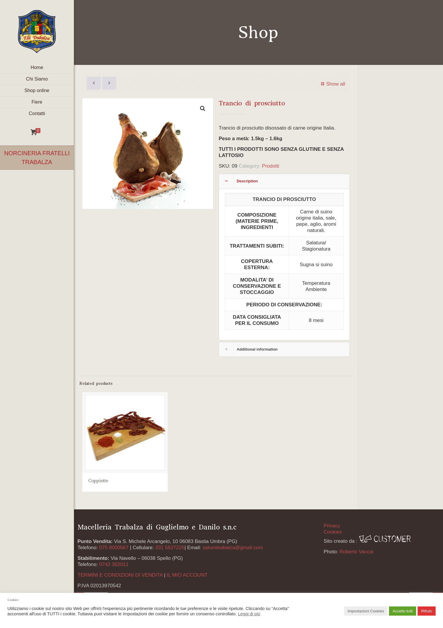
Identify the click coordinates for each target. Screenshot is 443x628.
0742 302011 (113, 564)
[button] (202, 108)
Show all (332, 84)
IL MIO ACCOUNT (187, 575)
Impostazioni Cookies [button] (366, 611)
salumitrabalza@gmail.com (232, 547)
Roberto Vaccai (356, 552)
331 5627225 (169, 547)
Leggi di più (249, 613)
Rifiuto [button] (426, 611)
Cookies (332, 532)
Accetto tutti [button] (403, 611)
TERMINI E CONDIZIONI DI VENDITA (120, 575)
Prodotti (270, 166)
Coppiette (98, 481)
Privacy (331, 526)
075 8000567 (113, 547)
